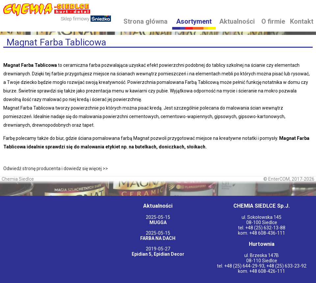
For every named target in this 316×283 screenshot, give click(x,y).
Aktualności (237, 21)
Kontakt (301, 21)
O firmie (273, 21)
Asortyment (194, 21)
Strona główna (145, 21)
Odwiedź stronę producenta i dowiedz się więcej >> (55, 168)
